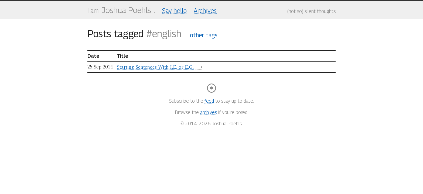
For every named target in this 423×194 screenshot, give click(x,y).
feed (209, 101)
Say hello (174, 10)
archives (208, 112)
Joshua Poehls (126, 10)
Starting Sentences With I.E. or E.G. (155, 67)
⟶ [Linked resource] (198, 67)
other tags (203, 35)
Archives (205, 10)
